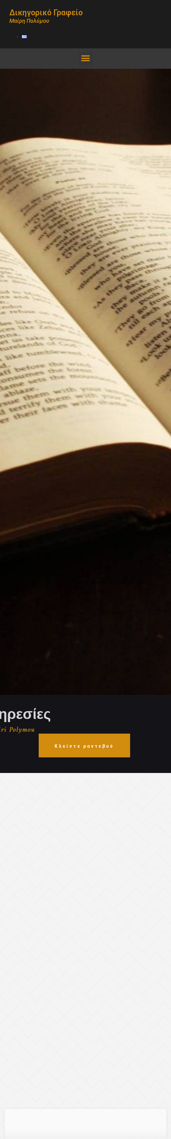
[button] (86, 59)
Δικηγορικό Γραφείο (46, 12)
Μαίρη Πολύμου (29, 20)
